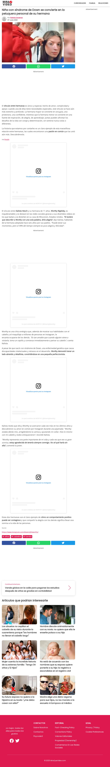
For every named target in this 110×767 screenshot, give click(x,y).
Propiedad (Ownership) (66, 740)
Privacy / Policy (93, 727)
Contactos (38, 732)
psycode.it (38, 736)
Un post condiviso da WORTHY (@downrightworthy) (38, 203)
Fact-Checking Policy (64, 727)
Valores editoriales (63, 736)
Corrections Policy (63, 732)
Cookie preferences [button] (95, 732)
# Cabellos (16, 536)
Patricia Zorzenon (16, 18)
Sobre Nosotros (40, 727)
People (6, 139)
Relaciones (103, 3)
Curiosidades (80, 3)
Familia (92, 3)
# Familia (27, 536)
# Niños (6, 536)
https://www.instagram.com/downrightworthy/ (20, 532)
